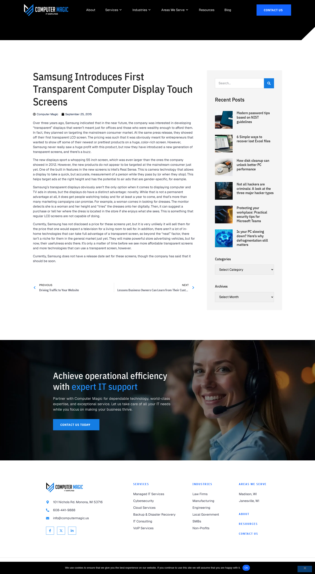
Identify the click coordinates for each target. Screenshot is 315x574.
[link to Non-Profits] (207, 528)
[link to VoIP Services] (154, 528)
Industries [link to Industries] (202, 484)
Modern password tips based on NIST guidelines (253, 117)
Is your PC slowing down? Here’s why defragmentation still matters (252, 238)
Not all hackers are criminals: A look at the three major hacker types (255, 188)
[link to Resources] (206, 10)
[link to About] (90, 10)
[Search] (269, 83)
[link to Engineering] (207, 507)
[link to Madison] (254, 494)
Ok (246, 567)
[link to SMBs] (207, 521)
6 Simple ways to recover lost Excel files (253, 139)
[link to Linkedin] (72, 531)
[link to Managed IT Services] (154, 494)
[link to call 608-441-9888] (81, 510)
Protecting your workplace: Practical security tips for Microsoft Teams (252, 214)
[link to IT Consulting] (154, 521)
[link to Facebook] (50, 531)
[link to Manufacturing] (207, 501)
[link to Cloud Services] (154, 507)
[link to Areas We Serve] (173, 10)
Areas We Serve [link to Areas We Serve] (253, 484)
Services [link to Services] (141, 484)
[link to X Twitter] (61, 531)
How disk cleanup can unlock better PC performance (253, 164)
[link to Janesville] (254, 501)
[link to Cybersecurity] (154, 501)
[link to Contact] (254, 533)
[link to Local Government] (207, 514)
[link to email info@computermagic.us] (81, 518)
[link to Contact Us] (274, 10)
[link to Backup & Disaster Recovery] (154, 514)
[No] (305, 569)
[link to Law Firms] (207, 494)
